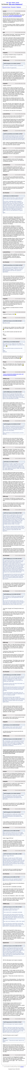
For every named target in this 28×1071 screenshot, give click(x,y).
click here (22, 1066)
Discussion (13, 7)
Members (13, 2)
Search (10, 2)
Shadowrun (19, 7)
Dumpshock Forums (6, 7)
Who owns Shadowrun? (15, 4)
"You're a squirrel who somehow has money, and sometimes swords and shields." (13, 375)
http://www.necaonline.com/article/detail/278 (12, 16)
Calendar (17, 2)
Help (7, 2)
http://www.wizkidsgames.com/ (15, 15)
